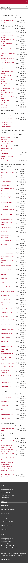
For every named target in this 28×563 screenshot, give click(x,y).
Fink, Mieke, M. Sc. (6, 227)
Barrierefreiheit (22, 553)
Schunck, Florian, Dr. (6, 346)
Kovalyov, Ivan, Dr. (6, 265)
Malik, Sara (4, 278)
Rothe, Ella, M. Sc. (6, 325)
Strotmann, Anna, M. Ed (7, 363)
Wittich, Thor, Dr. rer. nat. (7, 382)
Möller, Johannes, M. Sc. (7, 291)
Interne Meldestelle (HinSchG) (9, 555)
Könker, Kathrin (5, 401)
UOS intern (4, 529)
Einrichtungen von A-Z (7, 525)
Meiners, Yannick (5, 287)
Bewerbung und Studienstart (8, 509)
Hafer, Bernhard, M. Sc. (7, 240)
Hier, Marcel (4, 244)
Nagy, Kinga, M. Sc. (6, 295)
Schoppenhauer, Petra (7, 414)
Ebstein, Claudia (5, 137)
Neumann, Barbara (6, 143)
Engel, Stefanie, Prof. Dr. (7, 115)
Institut (7, 9)
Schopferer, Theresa (6, 342)
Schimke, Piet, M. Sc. (6, 333)
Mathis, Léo (4, 282)
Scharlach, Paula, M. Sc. (7, 329)
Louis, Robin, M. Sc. (6, 270)
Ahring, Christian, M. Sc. (7, 172)
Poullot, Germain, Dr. (6, 312)
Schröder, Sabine (5, 418)
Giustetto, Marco (5, 231)
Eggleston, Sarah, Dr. (6, 219)
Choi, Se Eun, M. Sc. (6, 202)
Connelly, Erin (4, 206)
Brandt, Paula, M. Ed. (6, 193)
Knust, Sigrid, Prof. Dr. (7, 119)
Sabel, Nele (4, 410)
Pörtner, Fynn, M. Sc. (6, 308)
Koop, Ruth (4, 139)
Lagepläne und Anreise (7, 521)
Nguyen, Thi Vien (5, 299)
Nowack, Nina (4, 405)
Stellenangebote (5, 513)
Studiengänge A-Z (5, 505)
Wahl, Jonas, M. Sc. (6, 375)
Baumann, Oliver (5, 185)
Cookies (20, 555)
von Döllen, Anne (5, 160)
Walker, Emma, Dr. (6, 379)
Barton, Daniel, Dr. (6, 32)
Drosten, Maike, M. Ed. (7, 215)
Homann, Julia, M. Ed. (7, 253)
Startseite (3, 9)
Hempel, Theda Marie (6, 397)
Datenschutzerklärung (13, 553)
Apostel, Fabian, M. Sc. (7, 181)
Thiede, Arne (4, 153)
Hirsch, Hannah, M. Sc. (7, 248)
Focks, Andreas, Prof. (6, 49)
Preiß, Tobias (4, 316)
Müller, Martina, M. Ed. (7, 141)
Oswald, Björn (4, 146)
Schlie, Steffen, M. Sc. (7, 337)
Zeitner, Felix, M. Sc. (6, 386)
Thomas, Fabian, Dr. (6, 126)
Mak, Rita (3, 274)
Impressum (3, 553)
